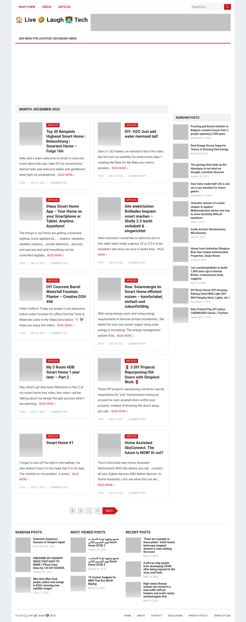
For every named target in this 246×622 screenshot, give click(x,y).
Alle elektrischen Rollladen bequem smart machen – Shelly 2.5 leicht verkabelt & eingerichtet (140, 218)
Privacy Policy (198, 615)
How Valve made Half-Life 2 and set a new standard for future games (210, 187)
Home (127, 615)
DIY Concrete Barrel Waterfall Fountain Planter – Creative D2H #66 (66, 294)
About (141, 615)
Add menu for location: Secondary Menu (48, 38)
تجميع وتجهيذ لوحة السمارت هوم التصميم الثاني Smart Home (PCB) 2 (103, 542)
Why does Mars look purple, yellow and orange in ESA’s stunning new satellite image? (48, 583)
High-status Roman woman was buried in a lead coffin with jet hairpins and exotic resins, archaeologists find (159, 590)
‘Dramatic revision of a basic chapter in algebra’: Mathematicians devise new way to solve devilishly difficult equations (210, 210)
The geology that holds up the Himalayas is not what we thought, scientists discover (209, 168)
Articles (64, 6)
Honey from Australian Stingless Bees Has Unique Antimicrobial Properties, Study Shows (210, 252)
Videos (47, 6)
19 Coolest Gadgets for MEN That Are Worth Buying (102, 580)
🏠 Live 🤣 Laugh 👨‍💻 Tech (51, 20)
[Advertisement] (123, 72)
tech (22, 183)
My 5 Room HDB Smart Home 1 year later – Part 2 (63, 372)
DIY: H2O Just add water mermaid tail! (141, 134)
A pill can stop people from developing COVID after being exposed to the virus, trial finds (159, 567)
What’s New (27, 6)
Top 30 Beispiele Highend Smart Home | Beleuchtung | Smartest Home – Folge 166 (66, 141)
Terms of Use (222, 615)
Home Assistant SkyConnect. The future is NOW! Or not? (144, 447)
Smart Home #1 (60, 442)
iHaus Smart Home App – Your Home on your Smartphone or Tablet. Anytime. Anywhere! (64, 216)
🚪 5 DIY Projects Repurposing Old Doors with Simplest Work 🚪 (142, 374)
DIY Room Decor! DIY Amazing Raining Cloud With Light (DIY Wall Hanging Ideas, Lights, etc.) (210, 294)
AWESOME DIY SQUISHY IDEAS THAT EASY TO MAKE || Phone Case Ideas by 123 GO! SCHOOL (49, 563)
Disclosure (175, 615)
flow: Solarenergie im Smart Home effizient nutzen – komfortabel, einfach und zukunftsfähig (144, 297)
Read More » (66, 174)
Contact (156, 615)
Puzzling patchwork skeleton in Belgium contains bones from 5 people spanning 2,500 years (209, 130)
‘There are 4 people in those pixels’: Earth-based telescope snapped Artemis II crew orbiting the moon (159, 545)
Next (109, 511)
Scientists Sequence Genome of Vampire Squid (49, 540)
